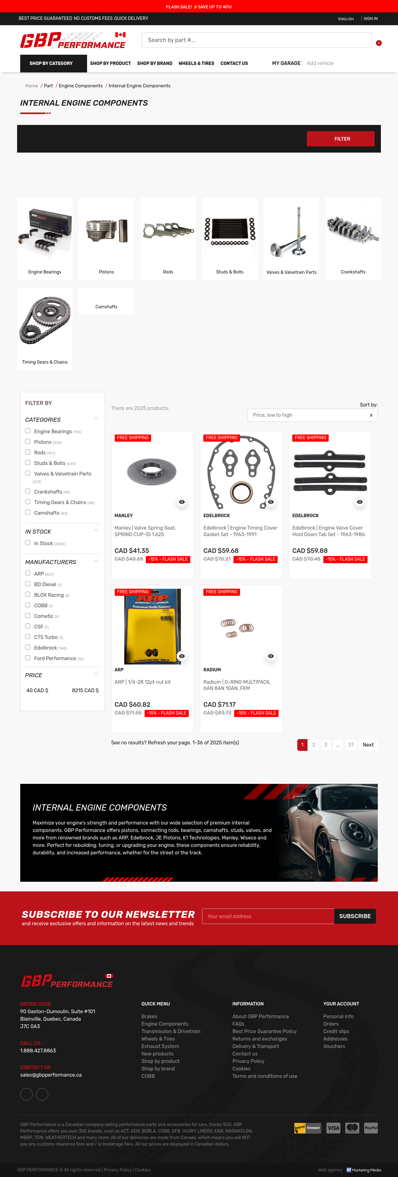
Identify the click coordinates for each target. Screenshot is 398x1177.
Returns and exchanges (259, 1039)
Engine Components (81, 86)
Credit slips (336, 1031)
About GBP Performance (260, 1016)
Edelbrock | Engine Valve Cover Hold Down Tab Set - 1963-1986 (328, 531)
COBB (148, 1076)
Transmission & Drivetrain (171, 1031)
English (346, 19)
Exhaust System (160, 1046)
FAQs (238, 1024)
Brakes (149, 1016)
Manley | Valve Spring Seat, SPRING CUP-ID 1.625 (145, 531)
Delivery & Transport (255, 1046)
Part (48, 86)
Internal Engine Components (140, 86)
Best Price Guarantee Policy (264, 1031)
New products (157, 1054)
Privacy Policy (248, 1061)
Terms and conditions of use (264, 1076)
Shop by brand (154, 63)
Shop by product (110, 63)
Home (31, 86)
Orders (331, 1024)
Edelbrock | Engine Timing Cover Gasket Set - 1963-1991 (240, 531)
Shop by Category (51, 63)
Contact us (234, 63)
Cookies (241, 1069)
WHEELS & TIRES (196, 63)
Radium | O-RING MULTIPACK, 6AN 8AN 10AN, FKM (237, 685)
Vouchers (334, 1046)
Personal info (338, 1016)
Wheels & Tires (158, 1039)
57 (351, 745)
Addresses (335, 1039)
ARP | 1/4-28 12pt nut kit (143, 682)
